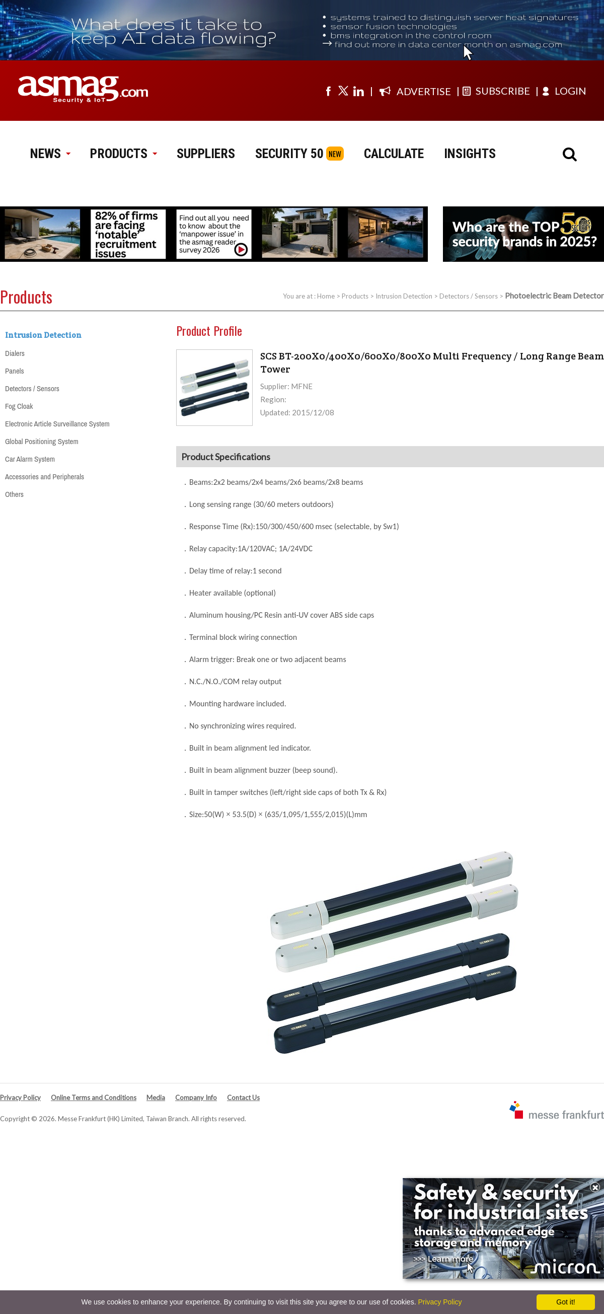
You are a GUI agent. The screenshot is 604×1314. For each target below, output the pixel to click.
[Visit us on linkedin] (358, 91)
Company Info (196, 1097)
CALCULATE (394, 153)
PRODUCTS (123, 153)
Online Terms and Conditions (93, 1097)
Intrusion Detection (403, 296)
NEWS (50, 153)
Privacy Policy (20, 1097)
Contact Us (243, 1097)
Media (155, 1097)
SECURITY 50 (289, 153)
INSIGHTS (470, 153)
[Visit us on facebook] (328, 91)
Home (326, 296)
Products (355, 296)
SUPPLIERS (206, 153)
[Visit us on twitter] (343, 90)
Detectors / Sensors (468, 296)
